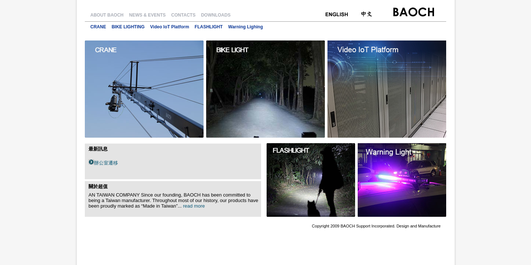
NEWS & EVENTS (147, 15)
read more (194, 206)
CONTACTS (183, 15)
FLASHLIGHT (209, 26)
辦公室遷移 (106, 163)
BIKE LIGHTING (128, 26)
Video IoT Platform (169, 26)
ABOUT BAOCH (107, 15)
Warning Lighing (245, 26)
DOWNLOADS (215, 15)
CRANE (98, 26)
